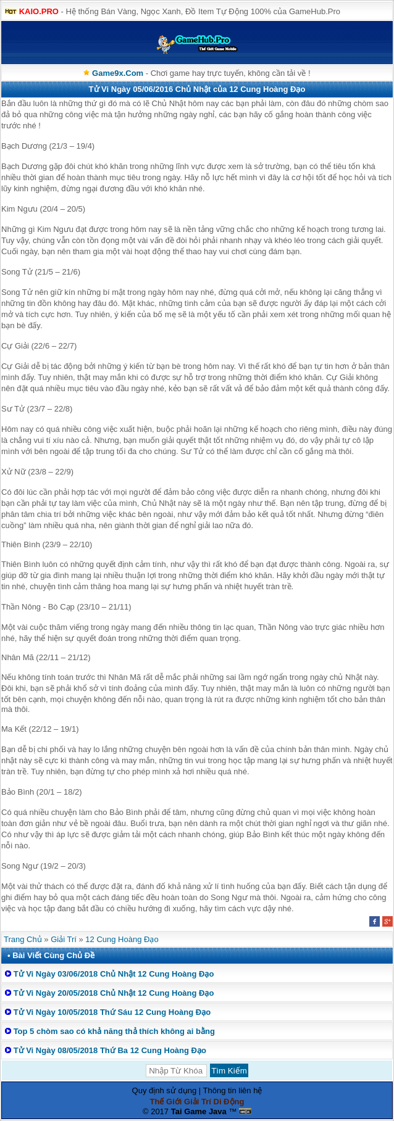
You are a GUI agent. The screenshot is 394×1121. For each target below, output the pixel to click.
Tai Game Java (199, 1111)
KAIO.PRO (39, 11)
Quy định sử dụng (164, 1090)
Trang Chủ (23, 939)
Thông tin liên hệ (232, 1090)
